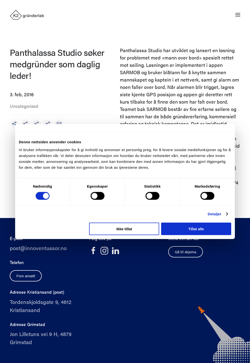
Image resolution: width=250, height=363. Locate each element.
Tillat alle (196, 229)
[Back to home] (27, 14)
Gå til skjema (185, 251)
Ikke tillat (124, 229)
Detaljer (214, 214)
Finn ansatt (25, 275)
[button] (237, 14)
